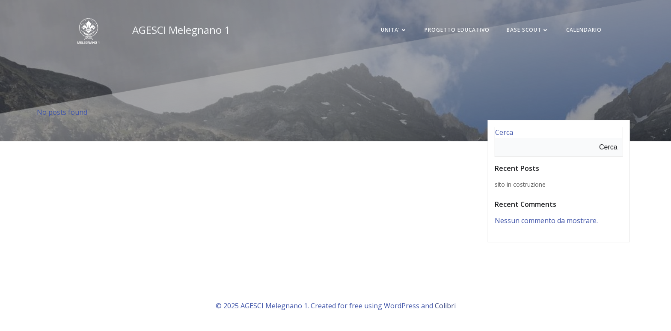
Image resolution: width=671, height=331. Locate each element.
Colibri (445, 305)
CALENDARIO (584, 29)
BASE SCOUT (528, 29)
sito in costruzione (520, 184)
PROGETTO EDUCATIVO (457, 29)
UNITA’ (394, 29)
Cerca (504, 132)
